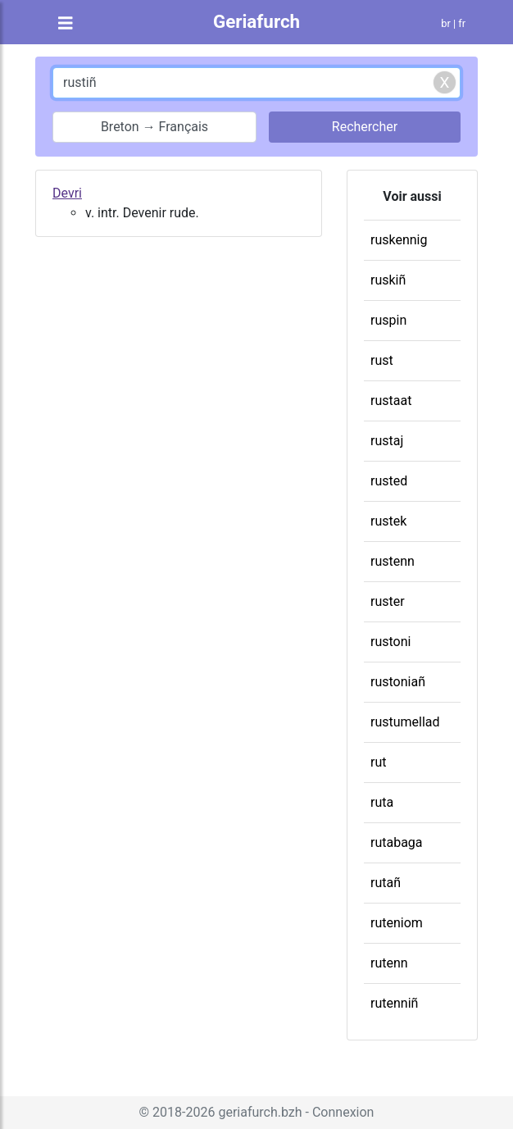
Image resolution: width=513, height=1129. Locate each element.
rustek (388, 521)
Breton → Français (154, 126)
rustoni (390, 641)
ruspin (388, 320)
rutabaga (396, 842)
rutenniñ (394, 1003)
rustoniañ (397, 682)
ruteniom (396, 923)
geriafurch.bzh (260, 1112)
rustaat (390, 400)
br (446, 23)
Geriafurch (256, 21)
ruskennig (398, 240)
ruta (381, 802)
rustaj (386, 440)
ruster (387, 601)
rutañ (385, 882)
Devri (67, 193)
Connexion (343, 1112)
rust (381, 360)
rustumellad (405, 722)
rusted (388, 481)
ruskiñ (388, 280)
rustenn (392, 561)
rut (378, 762)
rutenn (389, 963)
